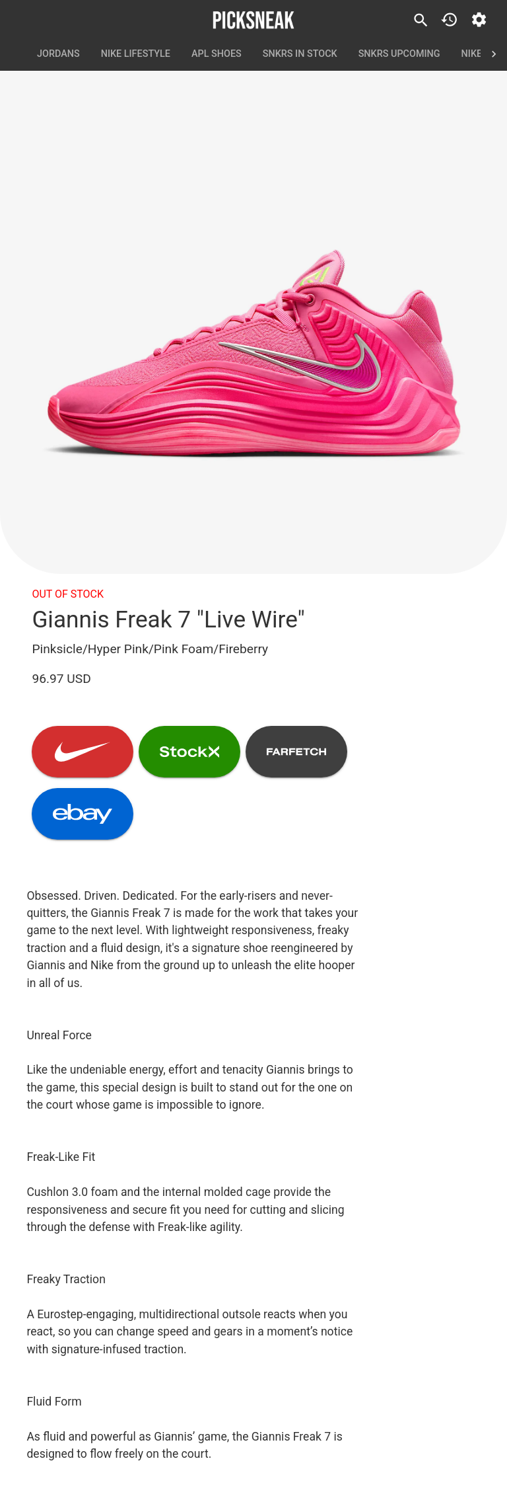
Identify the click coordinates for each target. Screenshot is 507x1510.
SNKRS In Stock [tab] (300, 54)
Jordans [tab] (58, 54)
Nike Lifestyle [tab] (135, 54)
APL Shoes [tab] (216, 54)
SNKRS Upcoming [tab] (399, 54)
